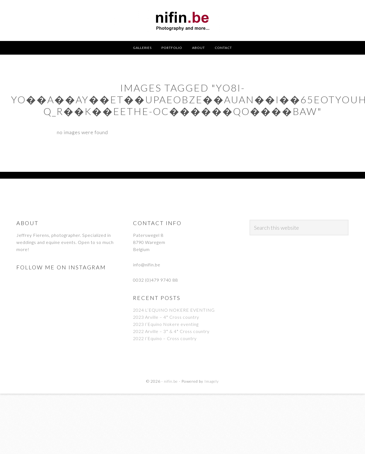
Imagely (211, 381)
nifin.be (182, 20)
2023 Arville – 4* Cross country (166, 317)
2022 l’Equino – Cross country (165, 338)
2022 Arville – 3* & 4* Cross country (171, 331)
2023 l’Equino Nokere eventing (166, 324)
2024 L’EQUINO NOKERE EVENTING (174, 310)
